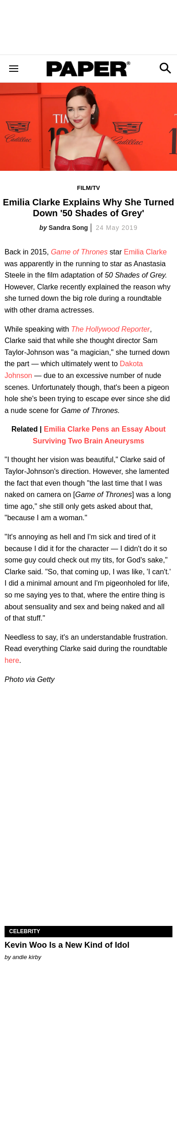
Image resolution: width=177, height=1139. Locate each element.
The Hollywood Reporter (110, 329)
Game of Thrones (79, 252)
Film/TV (88, 187)
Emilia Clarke (145, 252)
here (12, 660)
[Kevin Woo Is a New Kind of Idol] (88, 884)
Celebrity (24, 931)
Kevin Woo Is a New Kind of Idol (67, 945)
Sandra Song (68, 227)
